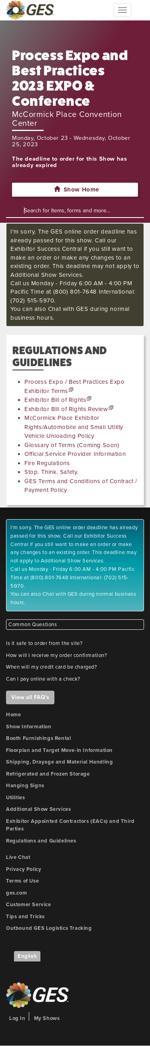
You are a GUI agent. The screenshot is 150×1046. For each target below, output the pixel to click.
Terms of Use (22, 881)
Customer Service (28, 904)
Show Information (29, 727)
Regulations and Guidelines (41, 841)
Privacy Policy (23, 869)
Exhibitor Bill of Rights (55, 399)
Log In (17, 1018)
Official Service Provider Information (75, 453)
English (27, 956)
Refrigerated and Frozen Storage (48, 774)
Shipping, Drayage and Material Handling (59, 762)
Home (13, 714)
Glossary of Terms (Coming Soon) (72, 445)
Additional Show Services (38, 809)
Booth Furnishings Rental (38, 738)
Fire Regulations (47, 463)
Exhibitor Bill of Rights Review (66, 409)
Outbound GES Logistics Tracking (49, 928)
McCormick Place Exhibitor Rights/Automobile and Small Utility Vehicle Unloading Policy (73, 426)
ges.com (16, 893)
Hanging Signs (25, 785)
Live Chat (18, 857)
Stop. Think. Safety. (51, 472)
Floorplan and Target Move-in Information (59, 750)
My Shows (47, 1018)
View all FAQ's (30, 697)
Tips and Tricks (25, 916)
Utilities (15, 797)
